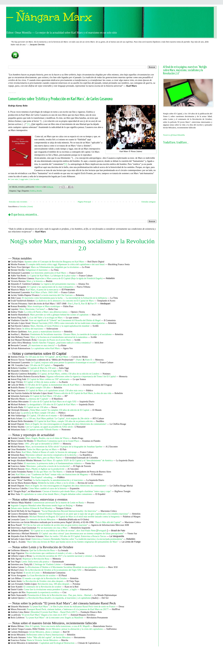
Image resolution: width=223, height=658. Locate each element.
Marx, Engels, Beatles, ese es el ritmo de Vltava (47, 438)
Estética (33, 191)
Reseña (39, 191)
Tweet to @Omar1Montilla (174, 135)
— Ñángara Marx (49, 17)
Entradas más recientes (18, 202)
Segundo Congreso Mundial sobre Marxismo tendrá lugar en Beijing (41, 505)
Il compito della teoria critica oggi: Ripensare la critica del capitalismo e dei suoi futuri (65, 264)
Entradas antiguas (148, 202)
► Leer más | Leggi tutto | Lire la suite (23, 179)
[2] (65, 164)
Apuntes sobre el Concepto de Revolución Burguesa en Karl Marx (54, 261)
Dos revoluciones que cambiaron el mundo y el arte (48, 553)
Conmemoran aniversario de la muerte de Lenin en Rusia (58, 502)
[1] (28, 124)
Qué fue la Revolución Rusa (42, 550)
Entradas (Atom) (26, 206)
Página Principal (84, 202)
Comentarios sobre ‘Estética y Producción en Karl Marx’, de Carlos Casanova (60, 99)
